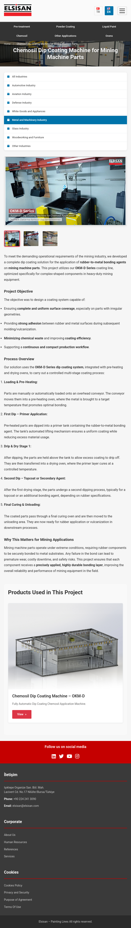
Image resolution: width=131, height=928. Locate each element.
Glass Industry (18, 128)
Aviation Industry (19, 94)
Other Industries (18, 146)
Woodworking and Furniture (25, 137)
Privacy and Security (16, 892)
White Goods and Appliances (26, 111)
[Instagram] (77, 756)
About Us (9, 834)
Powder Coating (65, 26)
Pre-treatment (22, 26)
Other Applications (65, 35)
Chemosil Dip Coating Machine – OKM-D (48, 696)
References (11, 849)
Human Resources (15, 842)
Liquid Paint (109, 26)
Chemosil (21, 35)
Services (9, 856)
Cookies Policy (13, 885)
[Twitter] (61, 756)
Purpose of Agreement (18, 899)
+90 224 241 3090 (24, 799)
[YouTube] (69, 756)
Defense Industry (19, 102)
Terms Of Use (12, 907)
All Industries (17, 76)
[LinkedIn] (54, 756)
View (21, 714)
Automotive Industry (21, 85)
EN (109, 10)
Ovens (109, 35)
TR (98, 10)
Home (7, 44)
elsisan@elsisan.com (25, 805)
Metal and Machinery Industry (27, 119)
